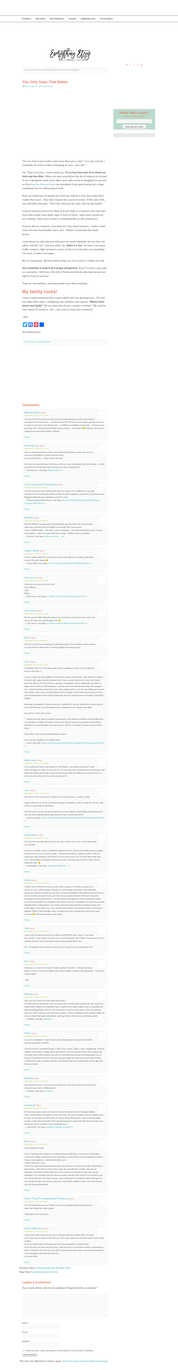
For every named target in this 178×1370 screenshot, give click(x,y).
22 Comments (46, 85)
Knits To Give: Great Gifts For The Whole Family (69, 562)
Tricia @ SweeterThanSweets (40, 483)
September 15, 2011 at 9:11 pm (36, 580)
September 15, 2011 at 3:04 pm (36, 520)
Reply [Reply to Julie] (27, 952)
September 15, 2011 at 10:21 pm (36, 762)
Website (25, 1340)
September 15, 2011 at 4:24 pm (36, 553)
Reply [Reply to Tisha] (27, 1069)
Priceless (48, 1090)
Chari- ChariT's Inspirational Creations (46, 1197)
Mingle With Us (55, 469)
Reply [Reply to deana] (27, 919)
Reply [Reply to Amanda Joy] (27, 475)
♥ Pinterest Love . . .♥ (54, 535)
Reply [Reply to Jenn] (27, 751)
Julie (26, 927)
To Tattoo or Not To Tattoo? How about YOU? (66, 595)
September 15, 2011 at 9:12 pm (36, 613)
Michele (28, 516)
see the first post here (43, 183)
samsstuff (29, 1104)
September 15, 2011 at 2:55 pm (36, 487)
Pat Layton (30, 576)
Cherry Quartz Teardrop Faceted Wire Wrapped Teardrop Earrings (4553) (73, 742)
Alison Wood (31, 550)
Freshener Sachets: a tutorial (58, 1126)
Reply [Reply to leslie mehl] (27, 781)
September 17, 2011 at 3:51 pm (36, 1201)
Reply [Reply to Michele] (27, 541)
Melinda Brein (32, 411)
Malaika (28, 993)
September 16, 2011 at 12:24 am (36, 931)
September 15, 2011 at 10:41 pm (36, 837)
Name (25, 1322)
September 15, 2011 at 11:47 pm (36, 882)
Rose (27, 1140)
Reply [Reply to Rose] (27, 1189)
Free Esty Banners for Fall (45, 1271)
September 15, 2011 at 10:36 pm (36, 792)
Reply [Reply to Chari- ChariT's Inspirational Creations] (27, 1219)
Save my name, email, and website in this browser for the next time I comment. (60, 1350)
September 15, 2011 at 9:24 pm (36, 640)
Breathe (47, 1018)
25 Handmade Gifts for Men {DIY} (53, 1267)
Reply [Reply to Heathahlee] (27, 871)
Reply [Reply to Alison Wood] (27, 568)
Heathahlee (30, 834)
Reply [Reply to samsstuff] (27, 1132)
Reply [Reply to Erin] (27, 985)
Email (25, 1331)
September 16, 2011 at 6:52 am (36, 996)
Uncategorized (43, 341)
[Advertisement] (64, 371)
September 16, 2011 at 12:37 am (36, 963)
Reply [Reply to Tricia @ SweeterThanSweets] (27, 508)
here (26, 859)
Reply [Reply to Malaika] (27, 1024)
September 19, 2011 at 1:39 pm (36, 1231)
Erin (26, 960)
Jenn (27, 660)
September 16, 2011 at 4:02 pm (36, 1144)
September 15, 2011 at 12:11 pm (36, 448)
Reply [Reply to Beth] (27, 652)
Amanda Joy (31, 444)
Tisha (27, 1032)
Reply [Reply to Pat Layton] (27, 601)
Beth (27, 636)
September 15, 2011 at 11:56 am (36, 415)
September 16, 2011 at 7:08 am (36, 1035)
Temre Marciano (33, 1227)
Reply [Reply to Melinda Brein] (27, 436)
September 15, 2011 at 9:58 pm (36, 664)
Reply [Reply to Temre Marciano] (27, 1261)
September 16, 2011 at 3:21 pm (36, 1107)
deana (27, 879)
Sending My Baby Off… (57, 865)
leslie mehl (30, 759)
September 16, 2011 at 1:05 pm (36, 1080)
